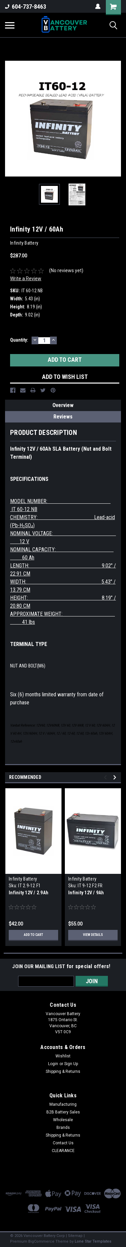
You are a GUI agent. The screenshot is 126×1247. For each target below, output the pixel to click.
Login (53, 1063)
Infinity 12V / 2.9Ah (28, 892)
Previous (106, 777)
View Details (93, 935)
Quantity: (19, 340)
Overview (63, 405)
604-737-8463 (25, 6)
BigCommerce (41, 1241)
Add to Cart (33, 935)
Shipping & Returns (63, 1071)
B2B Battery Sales (63, 1112)
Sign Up (71, 1063)
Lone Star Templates (93, 1241)
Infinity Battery (23, 879)
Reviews (63, 416)
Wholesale (63, 1119)
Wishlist (63, 1056)
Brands (63, 1127)
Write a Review (25, 278)
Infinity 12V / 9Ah (86, 892)
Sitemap (75, 1236)
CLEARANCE (63, 1150)
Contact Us (63, 1143)
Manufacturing (63, 1104)
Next (115, 777)
